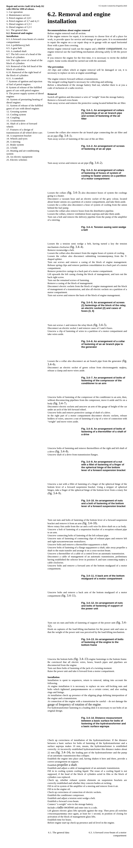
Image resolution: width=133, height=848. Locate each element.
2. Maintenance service (18, 15)
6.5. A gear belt (14, 48)
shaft (67, 764)
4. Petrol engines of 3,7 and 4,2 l (22, 21)
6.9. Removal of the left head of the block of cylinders (24, 68)
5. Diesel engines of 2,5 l (19, 24)
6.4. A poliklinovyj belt (18, 45)
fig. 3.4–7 (60, 403)
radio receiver (65, 807)
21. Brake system (15, 144)
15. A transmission (15, 120)
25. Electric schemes (16, 159)
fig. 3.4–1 (65, 135)
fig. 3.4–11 (68, 595)
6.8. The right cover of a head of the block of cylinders (24, 62)
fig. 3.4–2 (95, 162)
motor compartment (110, 48)
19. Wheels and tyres (17, 138)
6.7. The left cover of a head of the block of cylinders (23, 56)
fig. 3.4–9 (54, 493)
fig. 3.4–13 (81, 658)
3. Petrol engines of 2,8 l (18, 18)
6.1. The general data (17, 30)
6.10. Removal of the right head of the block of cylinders (23, 74)
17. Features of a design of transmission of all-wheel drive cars (24, 131)
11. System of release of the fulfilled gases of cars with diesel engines (24, 107)
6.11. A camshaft (14, 78)
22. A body (11, 147)
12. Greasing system (16, 111)
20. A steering (13, 141)
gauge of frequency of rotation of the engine (74, 704)
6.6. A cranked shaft (16, 51)
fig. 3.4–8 (61, 451)
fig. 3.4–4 (76, 246)
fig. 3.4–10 (89, 523)
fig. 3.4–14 (63, 752)
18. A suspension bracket (19, 135)
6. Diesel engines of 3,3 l (19, 27)
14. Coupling (13, 117)
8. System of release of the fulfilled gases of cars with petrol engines (24, 89)
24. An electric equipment (19, 156)
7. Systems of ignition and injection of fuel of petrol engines (24, 83)
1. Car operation (14, 12)
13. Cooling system (16, 114)
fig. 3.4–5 (99, 324)
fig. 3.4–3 (74, 192)
